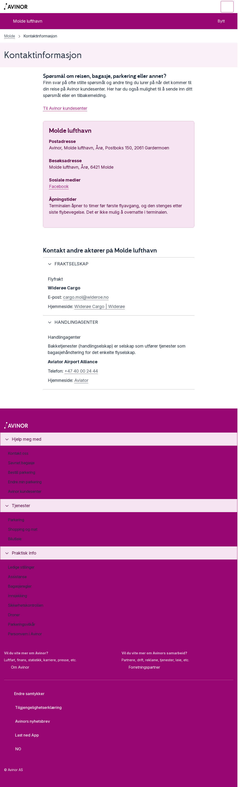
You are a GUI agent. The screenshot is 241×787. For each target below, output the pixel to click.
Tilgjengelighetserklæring (35, 707)
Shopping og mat (22, 529)
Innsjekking (17, 595)
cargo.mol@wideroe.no (86, 297)
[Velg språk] (15, 749)
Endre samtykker (26, 693)
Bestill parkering (21, 472)
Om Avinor (16, 667)
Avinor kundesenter (24, 491)
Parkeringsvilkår (21, 624)
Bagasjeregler (20, 586)
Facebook (59, 186)
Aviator (81, 380)
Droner (14, 614)
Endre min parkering (25, 481)
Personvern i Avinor (25, 633)
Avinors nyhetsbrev (29, 721)
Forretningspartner (141, 667)
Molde (9, 36)
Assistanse (17, 576)
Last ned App (23, 735)
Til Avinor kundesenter (65, 108)
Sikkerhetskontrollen (25, 605)
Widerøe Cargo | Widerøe (99, 306)
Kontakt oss (18, 453)
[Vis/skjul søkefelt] (201, 7)
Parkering (16, 519)
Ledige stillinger (21, 567)
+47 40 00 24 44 (81, 370)
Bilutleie (14, 538)
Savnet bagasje (21, 462)
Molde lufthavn (23, 21)
